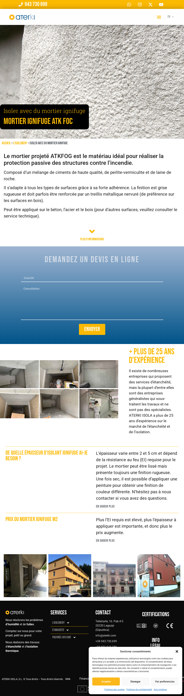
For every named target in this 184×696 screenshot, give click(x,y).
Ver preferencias (165, 681)
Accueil (6, 143)
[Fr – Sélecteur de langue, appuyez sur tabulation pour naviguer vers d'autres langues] (170, 17)
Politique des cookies (114, 689)
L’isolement (20, 143)
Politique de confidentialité (139, 689)
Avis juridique (160, 689)
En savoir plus (105, 506)
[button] (177, 651)
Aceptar (106, 681)
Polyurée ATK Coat (64, 637)
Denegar (135, 681)
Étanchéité (60, 630)
